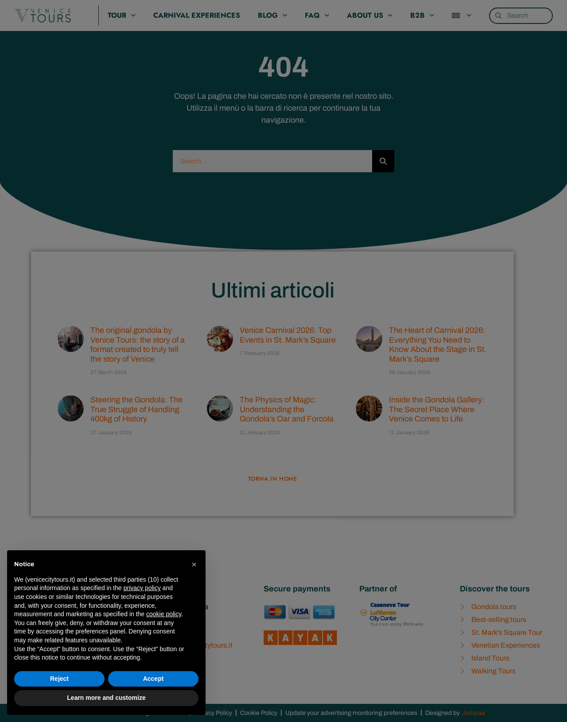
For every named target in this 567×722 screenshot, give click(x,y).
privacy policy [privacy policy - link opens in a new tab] (142, 587)
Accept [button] (153, 678)
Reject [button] (59, 678)
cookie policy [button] (163, 614)
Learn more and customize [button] (106, 697)
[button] (194, 564)
